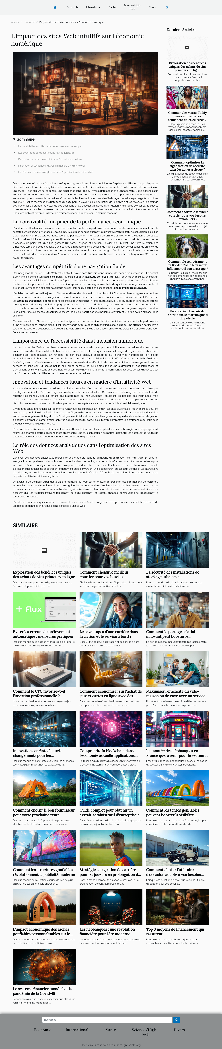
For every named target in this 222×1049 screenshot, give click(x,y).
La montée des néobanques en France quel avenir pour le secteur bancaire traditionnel (175, 756)
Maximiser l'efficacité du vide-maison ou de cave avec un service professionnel (175, 696)
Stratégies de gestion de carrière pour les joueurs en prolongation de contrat (110, 874)
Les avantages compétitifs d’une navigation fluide (46, 152)
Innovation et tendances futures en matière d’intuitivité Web (52, 165)
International (93, 7)
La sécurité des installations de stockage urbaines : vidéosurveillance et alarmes (172, 577)
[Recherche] (107, 1020)
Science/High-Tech (132, 7)
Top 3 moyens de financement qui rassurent (175, 931)
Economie (72, 7)
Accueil (15, 22)
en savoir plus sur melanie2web (74, 502)
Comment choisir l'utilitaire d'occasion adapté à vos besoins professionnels (173, 874)
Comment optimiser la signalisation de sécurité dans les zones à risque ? (187, 166)
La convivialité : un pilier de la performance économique (49, 146)
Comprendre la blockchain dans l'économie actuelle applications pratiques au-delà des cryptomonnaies (107, 758)
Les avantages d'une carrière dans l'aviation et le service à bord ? (109, 634)
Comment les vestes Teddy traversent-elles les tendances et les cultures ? (187, 116)
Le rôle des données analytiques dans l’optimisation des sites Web (55, 172)
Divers (152, 7)
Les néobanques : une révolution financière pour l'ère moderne (107, 931)
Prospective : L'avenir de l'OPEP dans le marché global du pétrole (187, 314)
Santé (112, 7)
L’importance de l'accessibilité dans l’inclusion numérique (50, 159)
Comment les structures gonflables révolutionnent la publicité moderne (44, 872)
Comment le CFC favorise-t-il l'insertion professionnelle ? (39, 693)
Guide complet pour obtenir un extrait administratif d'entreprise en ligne (111, 815)
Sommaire (25, 139)
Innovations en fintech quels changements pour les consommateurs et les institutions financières (42, 758)
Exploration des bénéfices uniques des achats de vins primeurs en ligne (187, 66)
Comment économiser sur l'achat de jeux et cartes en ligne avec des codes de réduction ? (111, 696)
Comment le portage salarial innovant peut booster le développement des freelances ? (173, 636)
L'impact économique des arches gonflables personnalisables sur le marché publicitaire (41, 934)
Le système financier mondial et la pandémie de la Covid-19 (42, 991)
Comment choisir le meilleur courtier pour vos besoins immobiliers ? (187, 215)
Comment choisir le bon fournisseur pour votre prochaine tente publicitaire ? (44, 815)
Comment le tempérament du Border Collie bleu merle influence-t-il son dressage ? (187, 265)
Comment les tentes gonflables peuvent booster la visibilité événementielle (172, 815)
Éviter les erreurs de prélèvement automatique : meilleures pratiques (43, 634)
